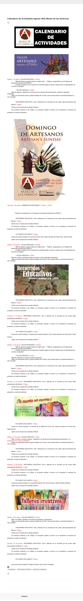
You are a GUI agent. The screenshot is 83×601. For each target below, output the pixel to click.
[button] (8, 23)
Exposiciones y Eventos (24, 569)
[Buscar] (7, 2)
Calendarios (11, 569)
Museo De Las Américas (39, 569)
